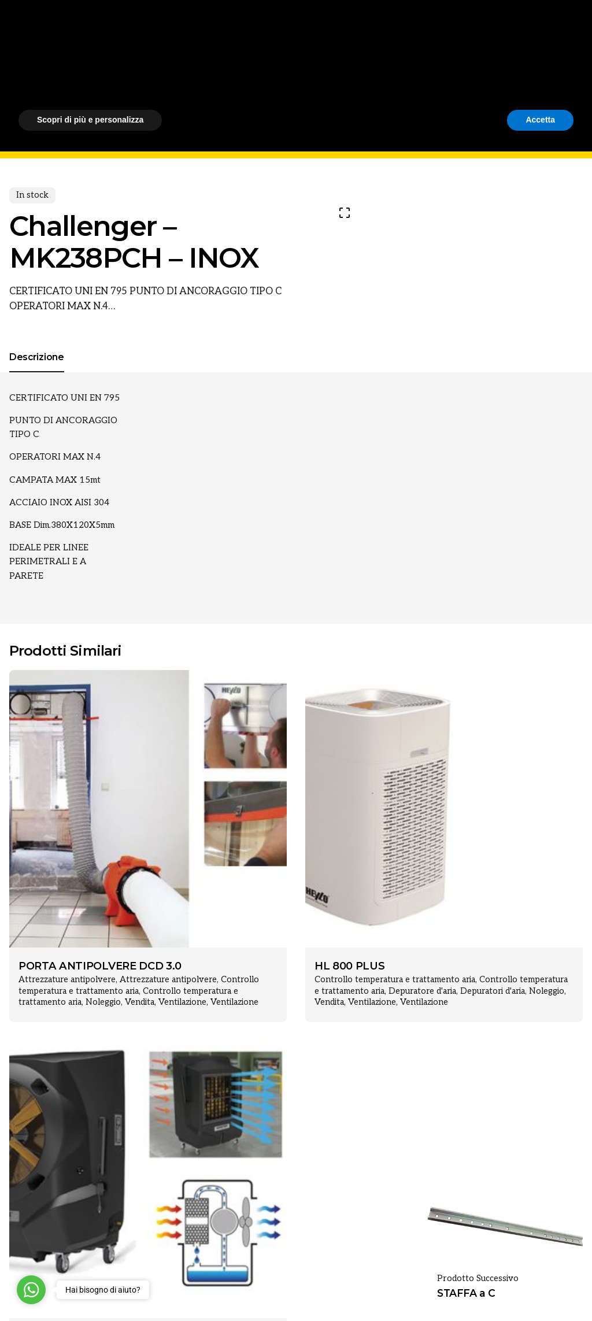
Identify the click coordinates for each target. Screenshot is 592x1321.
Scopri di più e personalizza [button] (90, 1289)
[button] (567, 1197)
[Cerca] (569, 79)
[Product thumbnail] (148, 809)
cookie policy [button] (339, 1228)
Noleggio (103, 1002)
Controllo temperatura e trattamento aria (394, 980)
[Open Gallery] (344, 213)
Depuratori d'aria (492, 991)
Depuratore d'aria (422, 991)
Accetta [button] (540, 1289)
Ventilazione (182, 1002)
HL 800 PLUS (349, 966)
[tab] (36, 371)
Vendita (139, 1002)
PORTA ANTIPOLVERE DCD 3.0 (100, 966)
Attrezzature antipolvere (67, 980)
